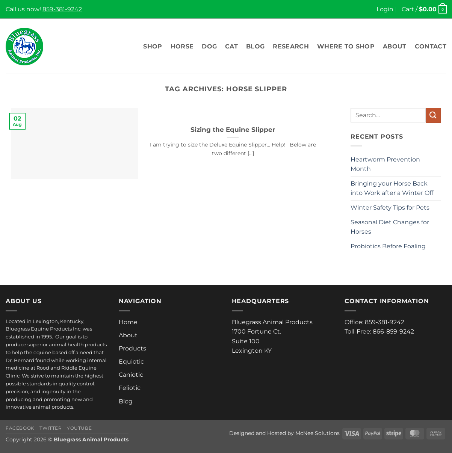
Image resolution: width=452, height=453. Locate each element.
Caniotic (131, 374)
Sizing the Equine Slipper (232, 129)
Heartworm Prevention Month (385, 164)
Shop (152, 46)
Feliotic (130, 387)
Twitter (50, 428)
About (395, 46)
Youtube (79, 428)
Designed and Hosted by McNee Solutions (284, 433)
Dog (209, 46)
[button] (384, 9)
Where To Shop (346, 46)
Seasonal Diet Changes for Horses (390, 227)
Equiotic (131, 361)
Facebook (20, 428)
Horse (182, 46)
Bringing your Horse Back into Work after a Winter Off (392, 188)
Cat (231, 46)
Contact (430, 46)
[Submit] (433, 115)
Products (132, 348)
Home (128, 322)
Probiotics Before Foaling (388, 246)
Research (291, 46)
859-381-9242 (62, 9)
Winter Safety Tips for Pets (390, 207)
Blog (255, 46)
